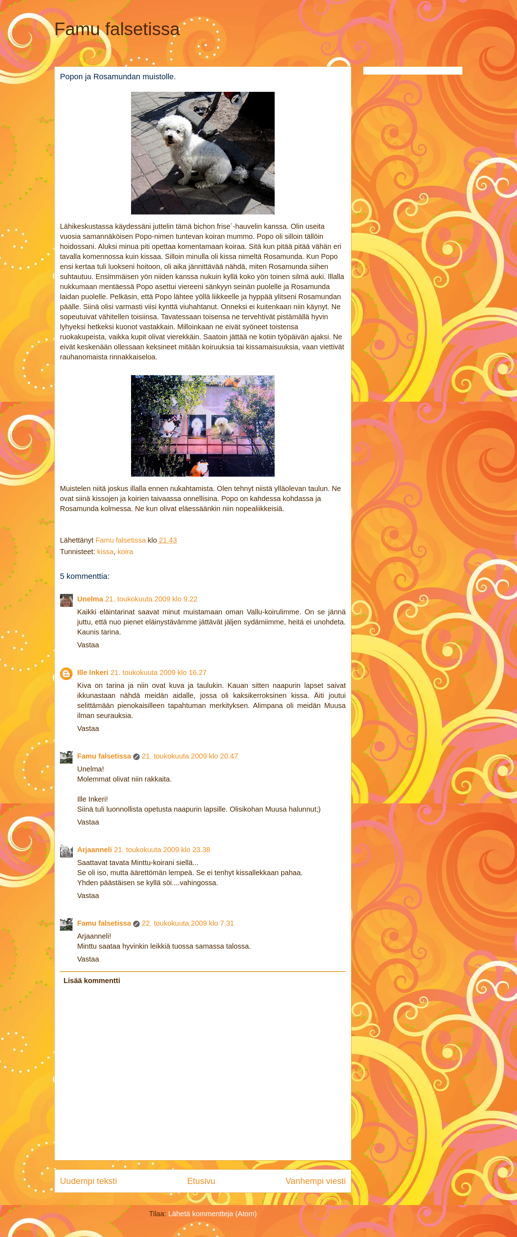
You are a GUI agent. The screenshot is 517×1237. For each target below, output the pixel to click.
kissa (105, 552)
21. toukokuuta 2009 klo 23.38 (162, 850)
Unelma (90, 599)
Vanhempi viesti (315, 1181)
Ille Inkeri (92, 672)
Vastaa (88, 645)
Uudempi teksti (88, 1181)
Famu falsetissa (117, 29)
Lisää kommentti (92, 981)
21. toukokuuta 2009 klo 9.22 (151, 599)
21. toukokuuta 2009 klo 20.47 (190, 756)
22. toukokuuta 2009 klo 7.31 (188, 923)
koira (125, 552)
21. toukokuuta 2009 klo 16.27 (159, 672)
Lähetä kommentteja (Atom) (212, 1214)
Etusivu (201, 1181)
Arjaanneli (94, 850)
